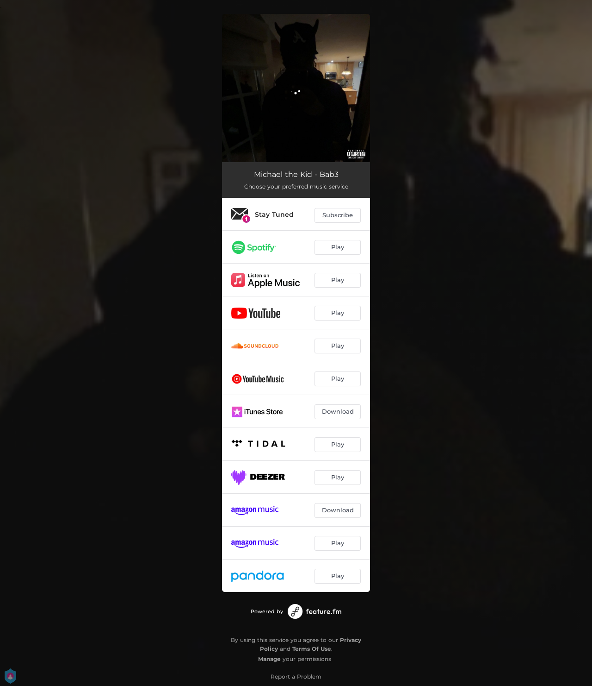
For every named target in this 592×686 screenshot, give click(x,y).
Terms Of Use (311, 648)
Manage (269, 658)
